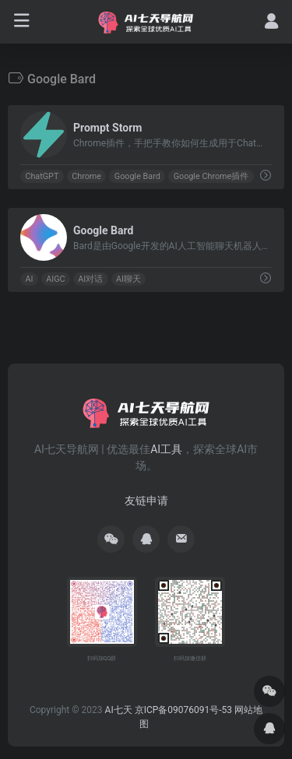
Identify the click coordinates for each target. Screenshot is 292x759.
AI (29, 279)
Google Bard (137, 176)
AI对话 (90, 279)
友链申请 (146, 500)
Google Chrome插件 (211, 176)
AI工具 (166, 449)
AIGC (55, 279)
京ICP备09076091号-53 (183, 710)
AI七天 (118, 710)
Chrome (86, 176)
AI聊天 (128, 279)
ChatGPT (41, 176)
